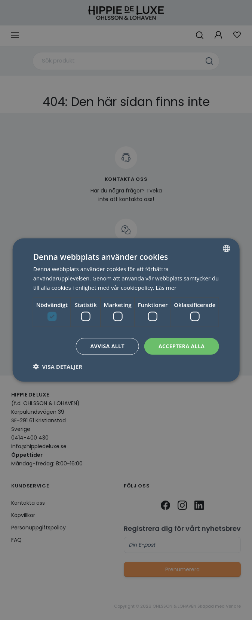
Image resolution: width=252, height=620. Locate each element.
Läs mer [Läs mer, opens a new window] (166, 287)
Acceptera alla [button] (182, 346)
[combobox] (226, 248)
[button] (57, 366)
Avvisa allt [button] (107, 346)
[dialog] (126, 310)
